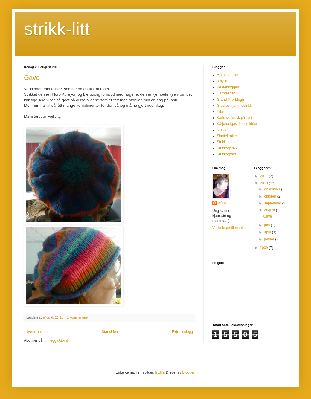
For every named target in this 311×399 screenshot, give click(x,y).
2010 (264, 183)
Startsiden (110, 332)
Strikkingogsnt (228, 142)
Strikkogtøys (227, 154)
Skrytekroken (227, 136)
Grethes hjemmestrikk (234, 105)
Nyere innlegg (36, 332)
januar (269, 239)
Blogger (188, 372)
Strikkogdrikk (227, 148)
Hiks (220, 111)
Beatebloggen (228, 87)
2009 (264, 248)
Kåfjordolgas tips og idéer (237, 124)
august (270, 210)
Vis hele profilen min (228, 228)
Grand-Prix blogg (230, 99)
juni (267, 225)
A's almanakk (227, 75)
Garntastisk (226, 93)
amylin (222, 81)
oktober (270, 196)
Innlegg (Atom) (56, 340)
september (273, 203)
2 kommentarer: (79, 317)
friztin (159, 372)
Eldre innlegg (182, 332)
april (268, 232)
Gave (32, 77)
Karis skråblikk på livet (234, 118)
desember (272, 189)
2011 (264, 176)
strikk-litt (57, 29)
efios (222, 203)
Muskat (222, 130)
